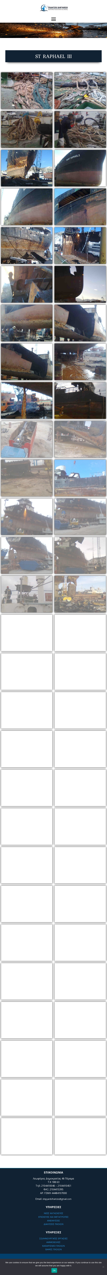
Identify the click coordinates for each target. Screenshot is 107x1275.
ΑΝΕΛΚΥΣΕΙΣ (53, 1220)
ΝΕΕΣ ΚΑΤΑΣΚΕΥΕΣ (53, 1213)
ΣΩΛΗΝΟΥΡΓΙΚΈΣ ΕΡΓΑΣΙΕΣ (53, 1238)
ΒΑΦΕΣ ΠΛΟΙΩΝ (53, 1249)
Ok (54, 1270)
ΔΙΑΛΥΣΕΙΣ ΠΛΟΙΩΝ (53, 1224)
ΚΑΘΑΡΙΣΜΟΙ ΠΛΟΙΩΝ (53, 1245)
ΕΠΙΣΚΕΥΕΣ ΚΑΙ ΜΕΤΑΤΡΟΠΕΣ (53, 1216)
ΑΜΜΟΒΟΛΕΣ (53, 1242)
